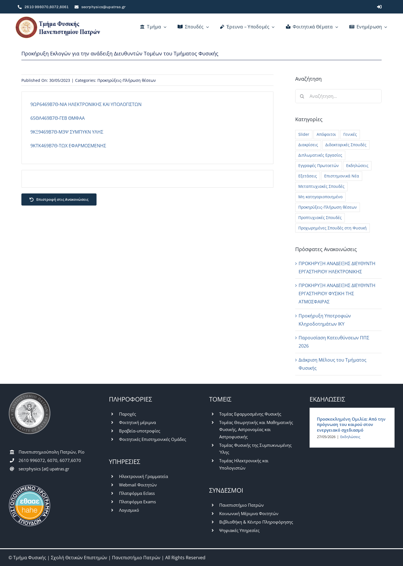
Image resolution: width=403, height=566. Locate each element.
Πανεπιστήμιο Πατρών (241, 505)
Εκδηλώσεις (350, 436)
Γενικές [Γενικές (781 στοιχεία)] (350, 134)
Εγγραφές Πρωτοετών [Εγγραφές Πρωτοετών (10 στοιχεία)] (318, 165)
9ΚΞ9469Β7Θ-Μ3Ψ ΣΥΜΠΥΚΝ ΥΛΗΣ (66, 132)
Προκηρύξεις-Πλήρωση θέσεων (126, 80)
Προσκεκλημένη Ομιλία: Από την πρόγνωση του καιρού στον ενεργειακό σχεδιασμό (351, 424)
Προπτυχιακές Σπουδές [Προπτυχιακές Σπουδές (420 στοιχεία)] (320, 217)
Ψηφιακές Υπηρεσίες (239, 530)
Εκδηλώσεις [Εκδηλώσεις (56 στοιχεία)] (357, 165)
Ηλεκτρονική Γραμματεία (143, 476)
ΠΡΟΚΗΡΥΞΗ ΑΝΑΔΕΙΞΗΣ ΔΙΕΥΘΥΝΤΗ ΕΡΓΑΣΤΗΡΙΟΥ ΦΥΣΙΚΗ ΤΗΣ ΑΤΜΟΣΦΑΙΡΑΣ (337, 293)
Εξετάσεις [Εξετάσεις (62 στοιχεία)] (307, 176)
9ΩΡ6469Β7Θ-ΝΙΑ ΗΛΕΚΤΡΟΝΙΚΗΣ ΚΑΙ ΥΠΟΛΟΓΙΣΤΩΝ (86, 104)
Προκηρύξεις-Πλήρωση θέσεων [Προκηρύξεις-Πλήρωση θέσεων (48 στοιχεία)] (327, 207)
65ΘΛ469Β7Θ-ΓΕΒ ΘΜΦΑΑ (57, 118)
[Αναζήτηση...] (338, 96)
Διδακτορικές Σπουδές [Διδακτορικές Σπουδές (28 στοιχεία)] (345, 144)
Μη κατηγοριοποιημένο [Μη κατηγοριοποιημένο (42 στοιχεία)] (320, 196)
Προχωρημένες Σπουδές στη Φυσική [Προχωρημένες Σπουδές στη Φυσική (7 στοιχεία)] (332, 228)
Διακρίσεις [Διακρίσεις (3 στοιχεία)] (308, 144)
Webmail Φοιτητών (138, 485)
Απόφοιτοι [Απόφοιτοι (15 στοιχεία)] (326, 134)
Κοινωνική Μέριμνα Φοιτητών (248, 513)
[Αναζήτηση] (302, 96)
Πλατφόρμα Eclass (137, 493)
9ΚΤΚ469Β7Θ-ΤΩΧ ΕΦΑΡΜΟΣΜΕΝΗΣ (68, 146)
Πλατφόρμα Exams (137, 501)
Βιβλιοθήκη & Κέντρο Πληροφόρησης (256, 522)
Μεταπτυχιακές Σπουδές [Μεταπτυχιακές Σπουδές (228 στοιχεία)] (321, 186)
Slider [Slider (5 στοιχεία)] (303, 134)
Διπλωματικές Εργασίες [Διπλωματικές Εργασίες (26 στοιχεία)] (320, 155)
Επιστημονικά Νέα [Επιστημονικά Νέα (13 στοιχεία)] (341, 176)
